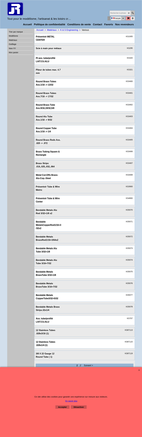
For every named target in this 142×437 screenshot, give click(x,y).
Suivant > (88, 365)
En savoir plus (71, 401)
